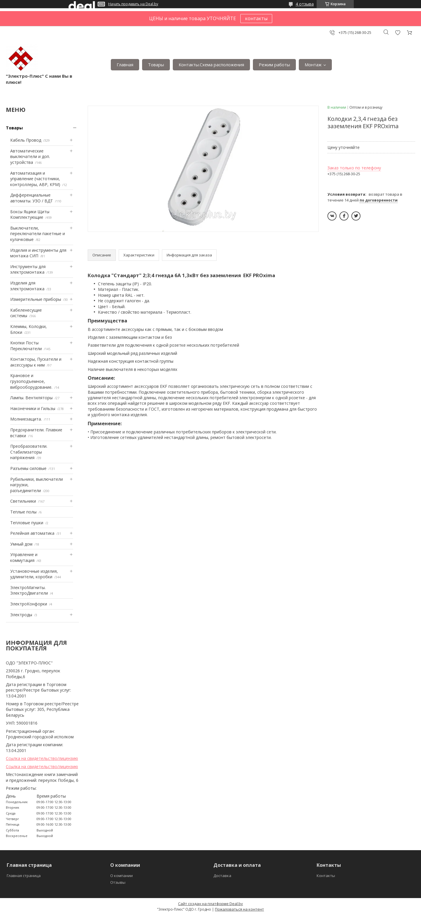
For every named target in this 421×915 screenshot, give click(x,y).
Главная (125, 64)
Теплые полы (23, 512)
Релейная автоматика (32, 533)
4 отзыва (305, 4)
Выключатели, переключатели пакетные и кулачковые (37, 233)
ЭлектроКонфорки (28, 604)
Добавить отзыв (397, 32)
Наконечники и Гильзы (32, 408)
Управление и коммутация (23, 557)
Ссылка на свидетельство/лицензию (42, 758)
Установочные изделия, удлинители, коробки (34, 574)
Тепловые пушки (26, 522)
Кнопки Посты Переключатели (26, 345)
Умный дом (21, 544)
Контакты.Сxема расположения (211, 64)
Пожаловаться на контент (239, 909)
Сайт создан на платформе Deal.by (210, 903)
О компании (121, 875)
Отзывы (117, 882)
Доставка (222, 875)
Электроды (21, 614)
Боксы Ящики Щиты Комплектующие (29, 214)
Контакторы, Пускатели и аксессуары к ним (35, 362)
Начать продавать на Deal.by (133, 4)
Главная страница (24, 875)
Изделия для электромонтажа (27, 285)
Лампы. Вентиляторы (31, 397)
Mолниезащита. (26, 419)
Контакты (326, 875)
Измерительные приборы (35, 299)
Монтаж (313, 64)
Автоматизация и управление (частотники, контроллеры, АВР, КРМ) (35, 178)
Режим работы (274, 64)
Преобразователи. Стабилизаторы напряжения (28, 451)
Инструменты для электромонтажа (28, 269)
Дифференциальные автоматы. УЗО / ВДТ (31, 198)
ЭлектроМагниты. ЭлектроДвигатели (29, 590)
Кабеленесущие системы (26, 313)
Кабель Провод (25, 140)
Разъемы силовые (28, 468)
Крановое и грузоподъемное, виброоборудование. (31, 381)
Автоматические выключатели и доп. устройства (30, 156)
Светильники (23, 501)
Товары (156, 64)
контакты (256, 18)
